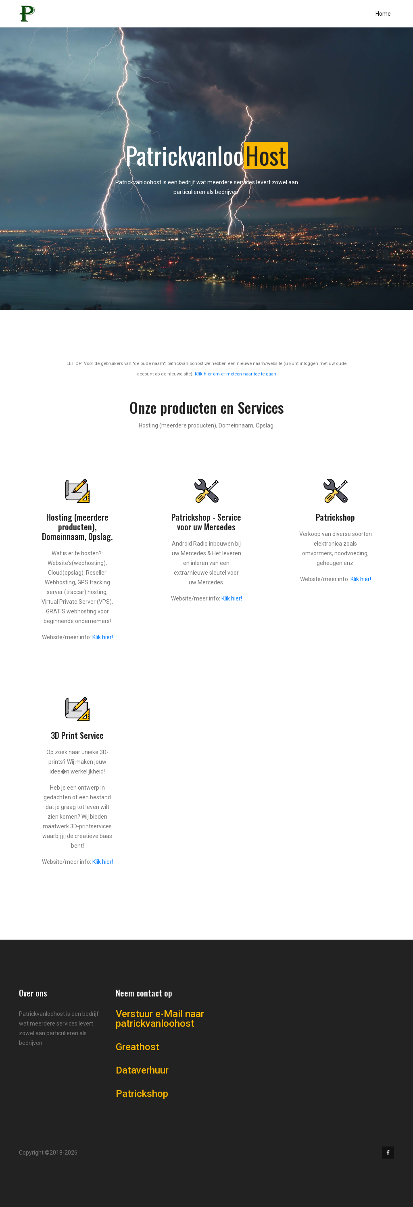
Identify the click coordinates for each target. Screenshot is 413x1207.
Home (383, 13)
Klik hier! (102, 637)
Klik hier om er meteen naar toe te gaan (235, 374)
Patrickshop (142, 1094)
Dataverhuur (142, 1070)
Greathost (137, 1047)
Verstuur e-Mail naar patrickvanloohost (160, 1018)
